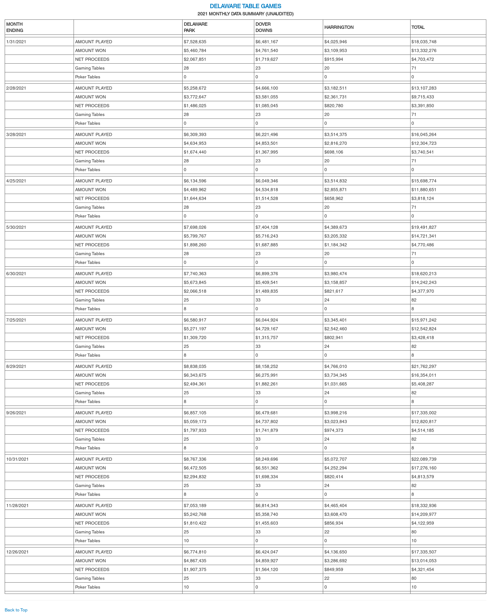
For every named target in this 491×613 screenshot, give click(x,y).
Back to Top (16, 609)
